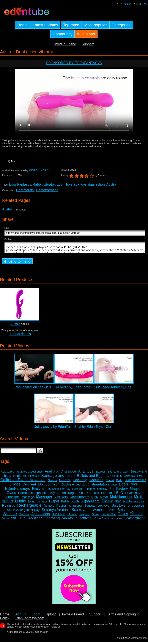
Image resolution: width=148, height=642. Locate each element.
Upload (51, 616)
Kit (88, 495)
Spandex (24, 516)
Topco (5, 520)
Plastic (107, 503)
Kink (81, 495)
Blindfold (33, 477)
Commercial (25, 190)
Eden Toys (64, 184)
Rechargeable (29, 507)
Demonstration (47, 190)
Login (141, 4)
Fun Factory (118, 490)
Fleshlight (77, 490)
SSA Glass (58, 516)
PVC (118, 503)
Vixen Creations (103, 520)
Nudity (20, 503)
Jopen (61, 495)
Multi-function (121, 499)
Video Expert (38, 170)
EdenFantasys (20, 184)
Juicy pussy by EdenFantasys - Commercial (67, 428)
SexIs (111, 512)
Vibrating (52, 520)
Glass (11, 495)
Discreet (29, 486)
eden (114, 486)
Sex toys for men (55, 512)
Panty (75, 503)
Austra (111, 184)
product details (19, 336)
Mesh (94, 499)
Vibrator (68, 520)
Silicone (10, 516)
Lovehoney (132, 495)
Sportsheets (40, 516)
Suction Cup (108, 516)
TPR (21, 520)
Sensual (89, 507)
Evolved (38, 490)
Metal (104, 499)
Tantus (123, 516)
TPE (13, 520)
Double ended (71, 486)
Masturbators (79, 499)
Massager (44, 499)
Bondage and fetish (58, 477)
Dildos (15, 486)
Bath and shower (118, 473)
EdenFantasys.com (29, 620)
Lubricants (12, 499)
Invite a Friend (65, 44)
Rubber (77, 507)
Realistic (8, 507)
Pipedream (90, 503)
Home (4, 616)
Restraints (63, 507)
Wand (119, 520)
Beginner (19, 477)
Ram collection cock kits (32, 389)
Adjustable (7, 473)
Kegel (72, 495)
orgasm (42, 503)
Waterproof (135, 520)
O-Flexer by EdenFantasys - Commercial (85, 389)
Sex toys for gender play (23, 512)
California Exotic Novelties (22, 482)
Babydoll (100, 473)
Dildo (119, 482)
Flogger (90, 490)
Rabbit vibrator (44, 184)
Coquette (97, 482)
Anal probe (68, 473)
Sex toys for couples (128, 507)
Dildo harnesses (135, 482)
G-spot (136, 490)
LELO (118, 495)
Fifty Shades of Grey (58, 490)
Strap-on (84, 516)
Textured (136, 516)
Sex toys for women (88, 511)
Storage (72, 516)
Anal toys (85, 473)
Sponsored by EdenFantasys (74, 63)
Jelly (52, 495)
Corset (109, 482)
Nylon (31, 503)
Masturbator (61, 499)
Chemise (52, 482)
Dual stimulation (96, 486)
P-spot (54, 503)
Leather (106, 495)
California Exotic (133, 477)
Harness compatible (32, 495)
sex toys (80, 184)
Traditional (35, 520)
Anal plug (52, 473)
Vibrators (84, 520)
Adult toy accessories (29, 473)
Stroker (95, 516)
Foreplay (102, 490)
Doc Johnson (49, 486)
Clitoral (65, 482)
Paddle (65, 503)
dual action (96, 184)
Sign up (124, 4)
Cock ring (80, 482)
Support (88, 44)
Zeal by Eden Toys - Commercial (99, 428)
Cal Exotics (114, 477)
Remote (49, 507)
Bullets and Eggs (90, 478)
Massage (28, 499)
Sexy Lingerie (128, 512)
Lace (95, 495)
